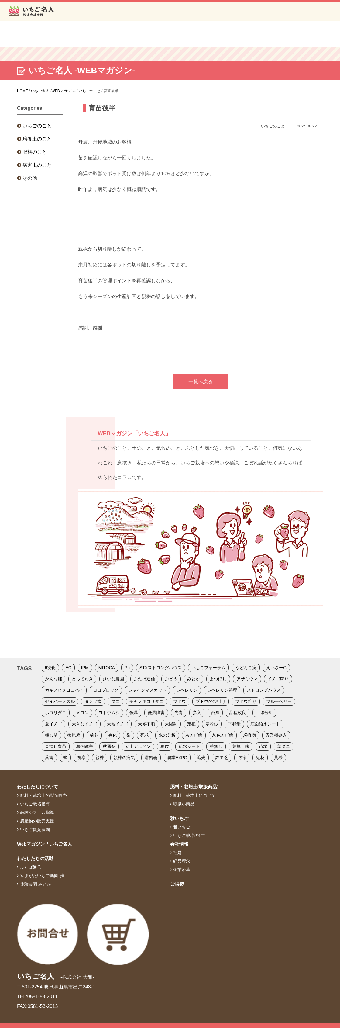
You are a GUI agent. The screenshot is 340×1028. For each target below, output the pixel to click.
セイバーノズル (60, 701)
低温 (133, 712)
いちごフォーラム (208, 667)
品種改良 (237, 712)
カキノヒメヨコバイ (64, 690)
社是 (177, 852)
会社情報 (179, 843)
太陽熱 (171, 723)
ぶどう (171, 678)
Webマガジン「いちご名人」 (47, 843)
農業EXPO (177, 757)
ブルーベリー (279, 701)
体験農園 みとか (35, 884)
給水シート (189, 746)
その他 (29, 178)
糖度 (164, 746)
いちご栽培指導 (35, 804)
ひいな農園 (113, 678)
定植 (191, 723)
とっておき (82, 678)
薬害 (49, 757)
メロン (82, 712)
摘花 (94, 735)
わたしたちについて (37, 786)
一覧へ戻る (200, 381)
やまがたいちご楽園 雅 (42, 875)
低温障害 (156, 712)
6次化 (50, 667)
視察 (81, 757)
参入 (197, 712)
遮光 (201, 757)
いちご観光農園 (35, 829)
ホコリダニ (55, 712)
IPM (85, 667)
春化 (112, 735)
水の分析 (167, 735)
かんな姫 (53, 678)
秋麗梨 (109, 746)
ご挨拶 (177, 884)
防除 (242, 757)
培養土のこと (37, 138)
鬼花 (260, 757)
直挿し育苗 (55, 746)
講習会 (151, 757)
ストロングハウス (264, 690)
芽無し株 (240, 746)
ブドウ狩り (245, 701)
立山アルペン (138, 746)
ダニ (115, 701)
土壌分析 (264, 712)
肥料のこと (34, 152)
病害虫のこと (37, 165)
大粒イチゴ (117, 723)
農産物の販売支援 (37, 821)
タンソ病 (92, 701)
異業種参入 (276, 735)
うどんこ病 (245, 667)
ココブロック (105, 690)
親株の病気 (124, 757)
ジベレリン (186, 690)
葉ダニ (283, 746)
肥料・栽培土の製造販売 (43, 795)
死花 (144, 735)
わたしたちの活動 (35, 858)
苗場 (263, 746)
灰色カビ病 (222, 735)
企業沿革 (181, 869)
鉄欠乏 (221, 757)
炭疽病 (249, 735)
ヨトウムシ (109, 712)
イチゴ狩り (278, 678)
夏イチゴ (53, 723)
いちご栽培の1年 (189, 835)
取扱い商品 (183, 804)
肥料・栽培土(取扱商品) (194, 786)
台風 (215, 712)
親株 (99, 757)
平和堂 (234, 723)
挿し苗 (51, 735)
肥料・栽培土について (194, 795)
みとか (193, 678)
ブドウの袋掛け (210, 701)
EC (68, 667)
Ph (127, 667)
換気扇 (73, 735)
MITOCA (106, 667)
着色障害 (84, 746)
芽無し (216, 746)
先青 (178, 712)
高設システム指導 (37, 812)
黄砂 (278, 757)
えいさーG (276, 667)
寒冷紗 (211, 723)
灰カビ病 (193, 735)
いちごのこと (37, 125)
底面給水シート (265, 723)
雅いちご (179, 818)
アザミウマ (247, 678)
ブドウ (179, 701)
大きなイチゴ (84, 723)
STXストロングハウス (160, 667)
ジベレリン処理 (222, 690)
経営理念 (181, 861)
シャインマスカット (147, 690)
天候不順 (146, 723)
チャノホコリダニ (146, 701)
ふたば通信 (144, 678)
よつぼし (218, 678)
